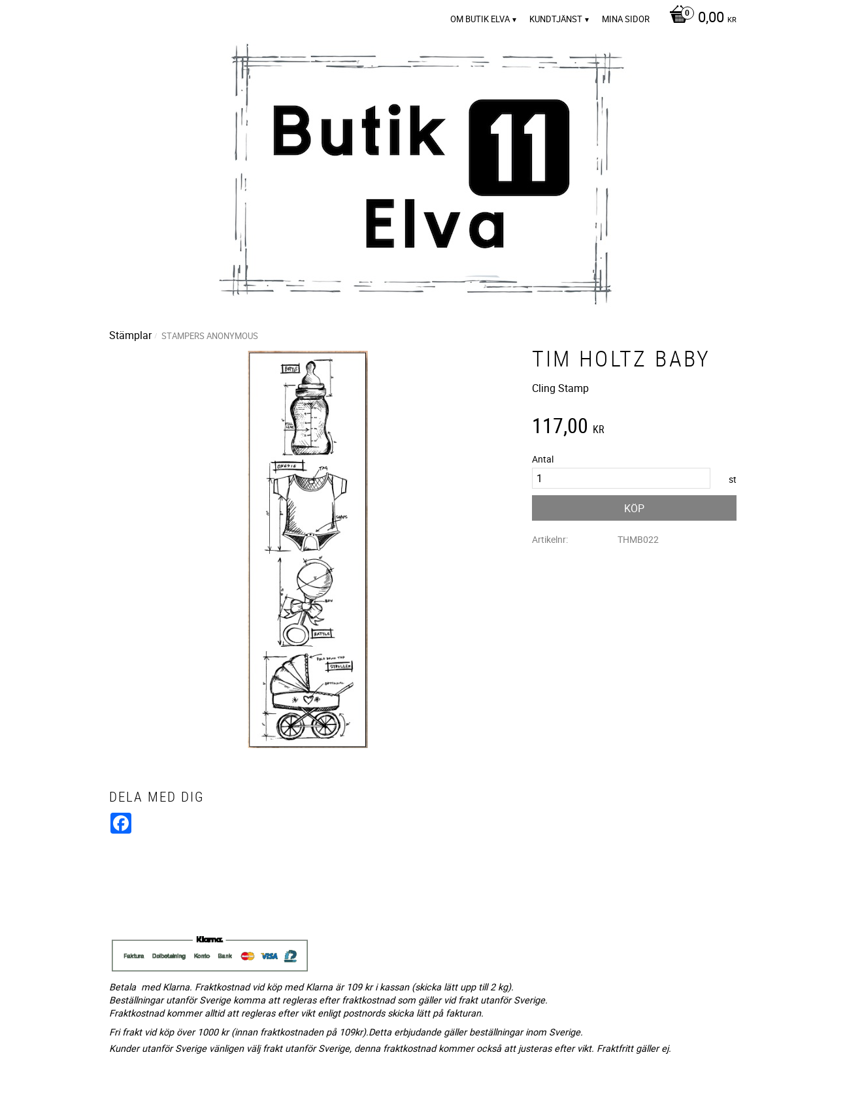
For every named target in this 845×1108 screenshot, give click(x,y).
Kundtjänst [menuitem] (555, 19)
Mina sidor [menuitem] (626, 19)
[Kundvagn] (700, 18)
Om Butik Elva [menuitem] (480, 19)
